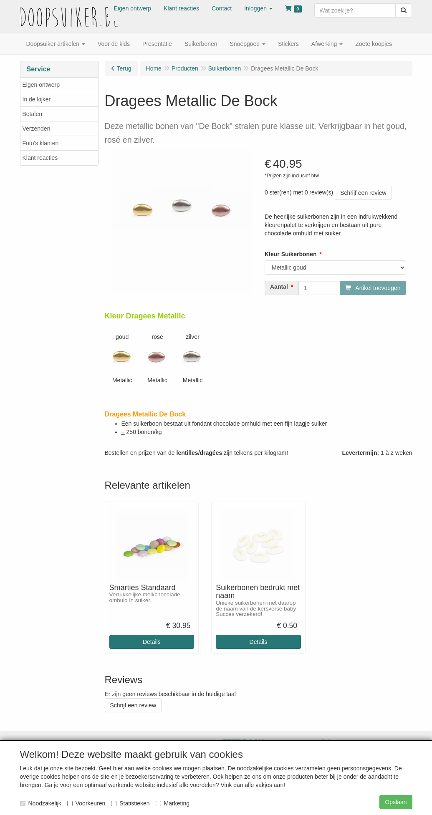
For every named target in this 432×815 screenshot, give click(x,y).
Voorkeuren (86, 803)
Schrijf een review (363, 192)
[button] (258, 8)
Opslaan (396, 802)
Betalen (32, 114)
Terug (124, 68)
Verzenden (37, 128)
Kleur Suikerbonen (290, 254)
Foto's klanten (41, 143)
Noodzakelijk (40, 803)
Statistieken (130, 803)
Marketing (172, 803)
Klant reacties (40, 157)
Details (152, 641)
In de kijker (37, 99)
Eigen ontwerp (41, 84)
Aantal (279, 287)
